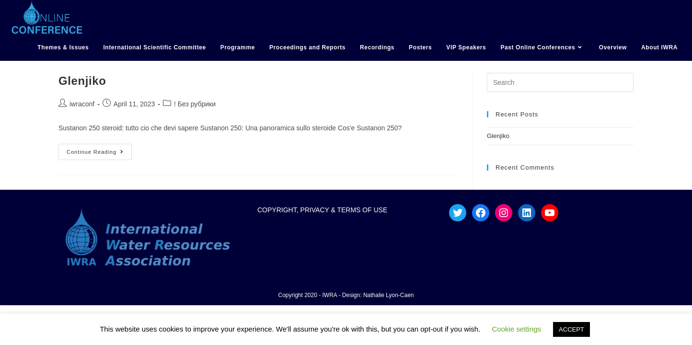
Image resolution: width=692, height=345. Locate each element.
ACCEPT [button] (571, 329)
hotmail (11, 66)
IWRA (330, 295)
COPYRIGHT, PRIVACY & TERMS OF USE (322, 210)
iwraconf (81, 104)
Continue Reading (99, 149)
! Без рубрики (195, 104)
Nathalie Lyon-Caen (388, 295)
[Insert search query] (560, 82)
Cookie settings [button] (517, 329)
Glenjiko (82, 80)
